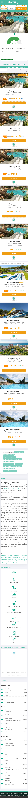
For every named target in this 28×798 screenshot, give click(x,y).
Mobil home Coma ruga (8, 454)
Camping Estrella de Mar (8, 562)
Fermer (23, 797)
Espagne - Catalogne (12, 92)
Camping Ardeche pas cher (9, 457)
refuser (2, 795)
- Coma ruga (19, 360)
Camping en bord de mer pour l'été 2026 (12, 459)
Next (26, 21)
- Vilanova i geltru (19, 284)
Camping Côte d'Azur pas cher (10, 470)
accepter (8, 795)
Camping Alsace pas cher (8, 468)
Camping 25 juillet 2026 (8, 461)
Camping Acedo (20, 562)
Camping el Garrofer (19, 557)
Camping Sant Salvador (7, 559)
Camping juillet (18, 463)
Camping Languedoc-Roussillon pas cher (12, 466)
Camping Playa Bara (6, 555)
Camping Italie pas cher (8, 463)
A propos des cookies (15, 797)
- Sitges (19, 92)
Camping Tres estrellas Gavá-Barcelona (16, 561)
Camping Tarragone (19, 452)
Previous (2, 21)
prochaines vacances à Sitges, (11, 488)
